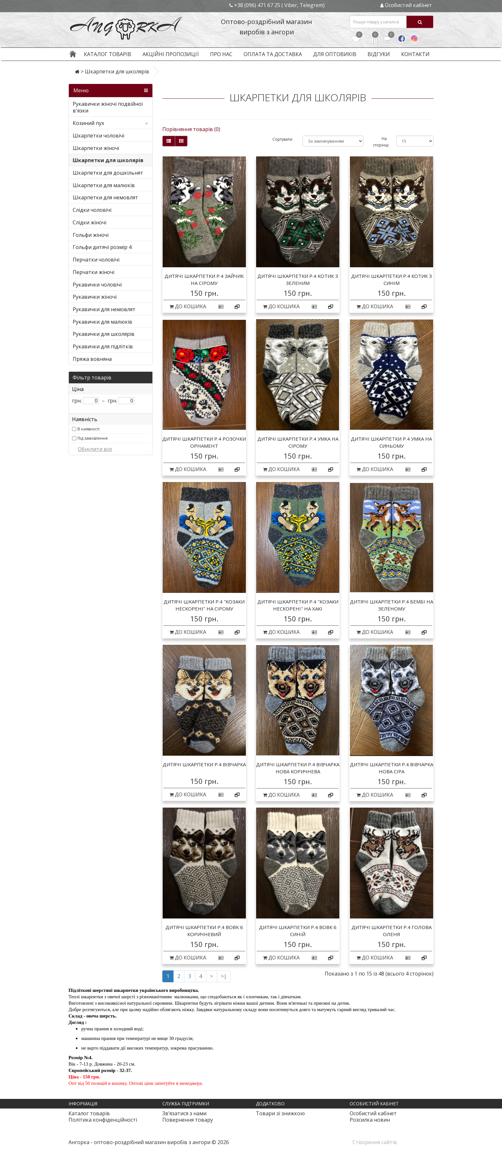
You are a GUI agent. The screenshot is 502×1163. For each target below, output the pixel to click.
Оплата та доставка (273, 54)
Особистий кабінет (373, 1113)
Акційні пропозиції (170, 54)
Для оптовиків (334, 54)
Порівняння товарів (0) (191, 129)
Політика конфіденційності (103, 1119)
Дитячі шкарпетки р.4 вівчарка (204, 764)
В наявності (88, 429)
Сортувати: (282, 139)
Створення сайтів (374, 1142)
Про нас (221, 54)
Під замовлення (92, 438)
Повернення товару (187, 1119)
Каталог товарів (107, 54)
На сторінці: (380, 142)
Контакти (415, 54)
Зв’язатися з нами (184, 1113)
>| (224, 976)
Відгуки (379, 54)
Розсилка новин (370, 1119)
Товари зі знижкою (280, 1113)
